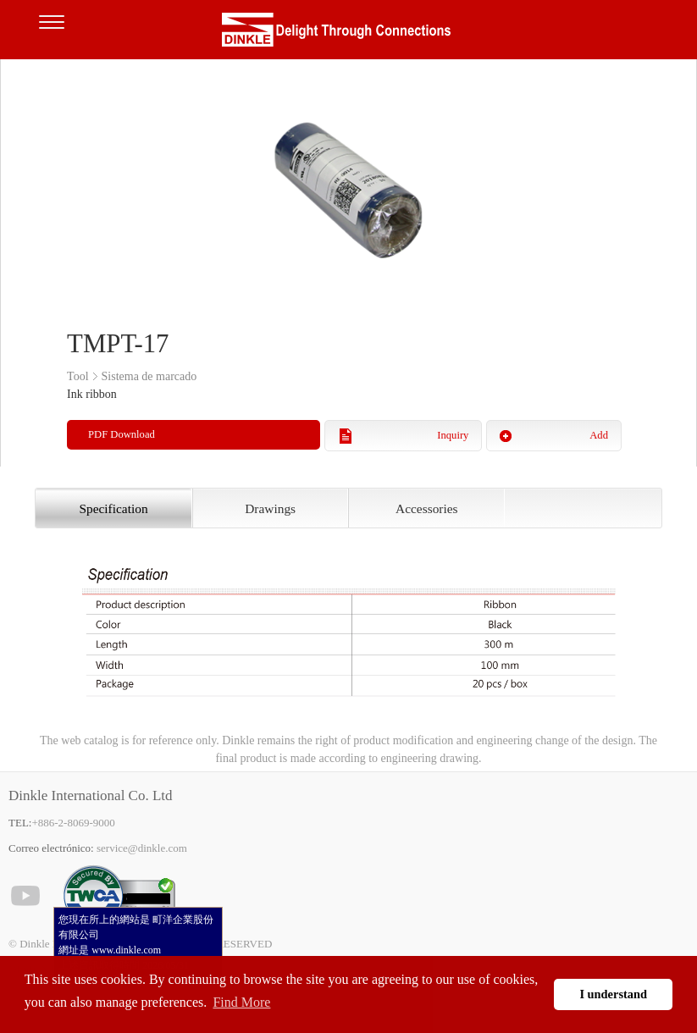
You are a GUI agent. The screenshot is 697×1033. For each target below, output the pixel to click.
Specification (113, 508)
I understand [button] (613, 994)
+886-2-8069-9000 (72, 822)
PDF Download (121, 434)
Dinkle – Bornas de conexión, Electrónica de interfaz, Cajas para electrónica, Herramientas (349, 34)
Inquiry (452, 435)
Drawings (270, 508)
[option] (348, 186)
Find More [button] (241, 1002)
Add (598, 435)
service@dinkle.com (142, 848)
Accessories (427, 508)
